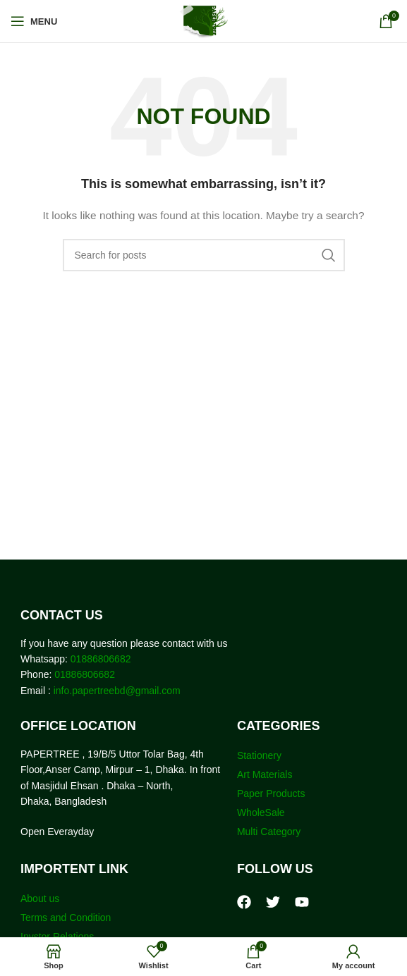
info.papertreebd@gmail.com (117, 690)
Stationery (259, 755)
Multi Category (268, 831)
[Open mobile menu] (34, 21)
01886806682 (99, 659)
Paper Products (271, 793)
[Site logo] (203, 20)
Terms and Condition (65, 917)
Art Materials (265, 774)
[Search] (204, 255)
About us (39, 898)
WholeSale (261, 812)
